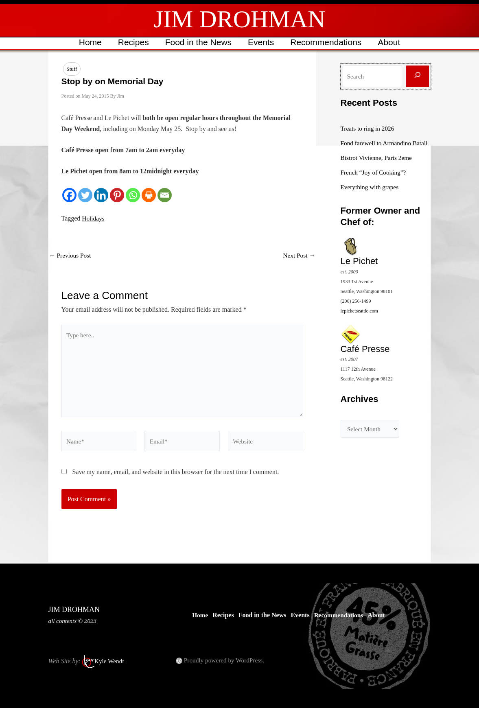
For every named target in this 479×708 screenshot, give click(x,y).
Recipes (132, 42)
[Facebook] (69, 195)
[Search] (417, 76)
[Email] (164, 195)
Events (261, 42)
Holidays (93, 218)
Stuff (72, 69)
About (391, 42)
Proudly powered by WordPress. (226, 660)
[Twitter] (85, 195)
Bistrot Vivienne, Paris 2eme (378, 167)
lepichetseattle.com (359, 320)
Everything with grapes (371, 196)
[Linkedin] (101, 195)
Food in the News (198, 42)
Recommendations (327, 42)
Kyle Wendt (109, 661)
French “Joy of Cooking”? (375, 182)
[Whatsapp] (133, 195)
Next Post (298, 256)
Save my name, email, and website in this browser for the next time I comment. (175, 477)
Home (88, 42)
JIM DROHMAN (240, 19)
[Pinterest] (117, 195)
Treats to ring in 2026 (369, 128)
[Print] (149, 195)
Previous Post (71, 256)
